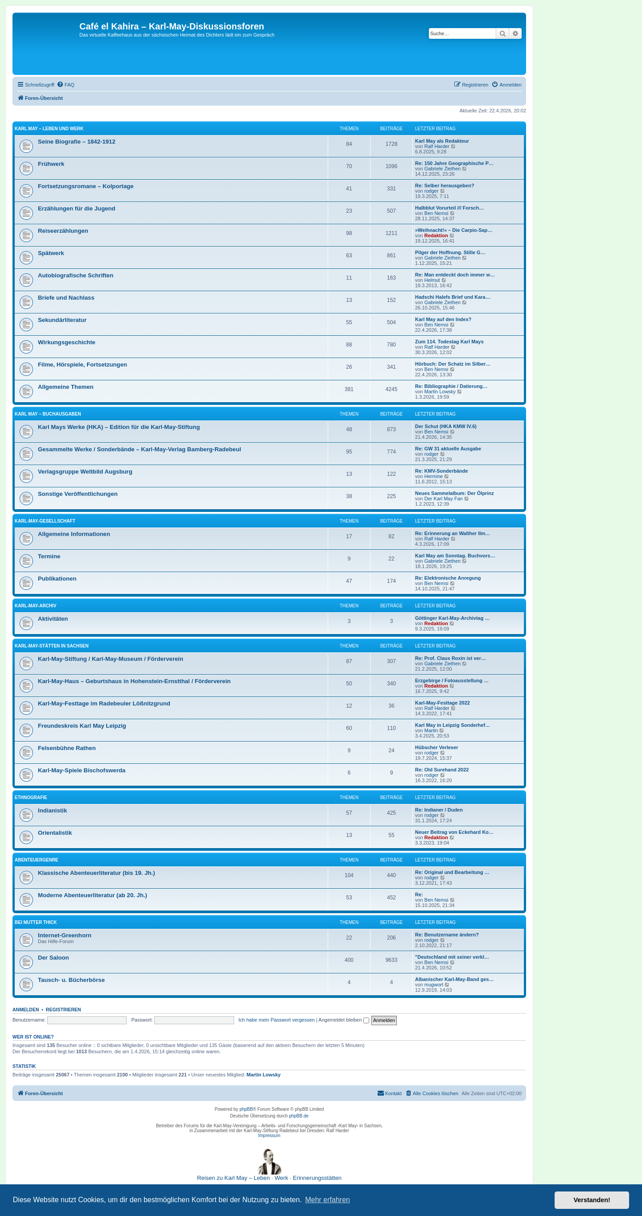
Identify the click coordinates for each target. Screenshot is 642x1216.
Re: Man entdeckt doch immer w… (455, 274)
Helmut (432, 280)
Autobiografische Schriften (75, 275)
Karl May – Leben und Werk (49, 128)
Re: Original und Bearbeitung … (452, 872)
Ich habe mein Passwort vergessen (277, 1019)
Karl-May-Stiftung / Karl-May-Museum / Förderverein (110, 658)
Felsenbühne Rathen (67, 748)
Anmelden (25, 1009)
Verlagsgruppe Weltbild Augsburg (85, 471)
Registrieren (63, 1009)
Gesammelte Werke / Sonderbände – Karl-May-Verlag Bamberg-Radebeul (139, 449)
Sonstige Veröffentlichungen (78, 494)
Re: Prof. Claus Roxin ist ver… (450, 658)
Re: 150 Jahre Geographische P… (454, 163)
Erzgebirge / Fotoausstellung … (452, 680)
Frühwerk (51, 164)
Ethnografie (31, 797)
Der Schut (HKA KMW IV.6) (446, 426)
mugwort (433, 984)
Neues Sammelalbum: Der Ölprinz (454, 493)
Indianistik (52, 810)
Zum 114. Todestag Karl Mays (449, 341)
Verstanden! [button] (592, 1200)
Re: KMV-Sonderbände (441, 471)
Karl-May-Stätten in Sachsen (52, 645)
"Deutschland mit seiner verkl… (452, 957)
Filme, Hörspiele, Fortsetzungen (82, 364)
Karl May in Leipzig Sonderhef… (452, 725)
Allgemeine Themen (66, 386)
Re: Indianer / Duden (439, 809)
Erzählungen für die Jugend (76, 208)
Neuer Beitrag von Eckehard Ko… (454, 832)
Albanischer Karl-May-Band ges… (454, 979)
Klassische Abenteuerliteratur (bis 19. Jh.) (96, 873)
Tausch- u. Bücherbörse (71, 980)
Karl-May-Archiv (36, 605)
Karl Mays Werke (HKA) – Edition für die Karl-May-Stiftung (119, 427)
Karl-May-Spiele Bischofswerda (81, 770)
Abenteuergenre (36, 859)
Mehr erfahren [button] (327, 1200)
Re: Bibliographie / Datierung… (451, 386)
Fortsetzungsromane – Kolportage (86, 186)
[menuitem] (65, 84)
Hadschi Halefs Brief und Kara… (452, 297)
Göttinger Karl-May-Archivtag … (452, 618)
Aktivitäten (53, 618)
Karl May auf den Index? (443, 319)
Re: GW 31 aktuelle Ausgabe (448, 448)
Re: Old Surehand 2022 (442, 769)
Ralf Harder (436, 146)
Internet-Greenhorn (64, 935)
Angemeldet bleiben (343, 1019)
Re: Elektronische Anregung (448, 578)
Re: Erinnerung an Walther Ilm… (452, 533)
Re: (419, 894)
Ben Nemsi (436, 213)
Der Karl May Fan (443, 498)
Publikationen (57, 578)
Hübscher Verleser (436, 747)
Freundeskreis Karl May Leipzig (82, 725)
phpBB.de (299, 1115)
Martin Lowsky (440, 391)
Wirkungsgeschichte (66, 342)
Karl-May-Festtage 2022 (442, 702)
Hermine (433, 476)
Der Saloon (53, 957)
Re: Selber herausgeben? (444, 185)
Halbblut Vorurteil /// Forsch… (449, 207)
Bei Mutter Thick (36, 922)
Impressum (269, 1135)
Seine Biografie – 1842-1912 (76, 141)
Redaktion (436, 235)
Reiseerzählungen (63, 230)
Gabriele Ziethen (442, 168)
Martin (431, 730)
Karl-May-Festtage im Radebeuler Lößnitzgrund (104, 703)
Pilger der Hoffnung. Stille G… (450, 252)
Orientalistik (55, 832)
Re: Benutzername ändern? (447, 934)
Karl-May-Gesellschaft (45, 521)
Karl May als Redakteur (442, 141)
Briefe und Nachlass (66, 297)
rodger (431, 191)
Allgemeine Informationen (74, 534)
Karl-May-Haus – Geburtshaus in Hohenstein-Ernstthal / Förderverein (134, 681)
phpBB (246, 1109)
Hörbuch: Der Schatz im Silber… (452, 364)
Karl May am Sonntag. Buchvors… (455, 555)
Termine (49, 556)
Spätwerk (51, 253)
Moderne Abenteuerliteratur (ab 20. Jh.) (92, 895)
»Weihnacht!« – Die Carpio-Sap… (453, 230)
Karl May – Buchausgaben (48, 414)
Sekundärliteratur (62, 320)
